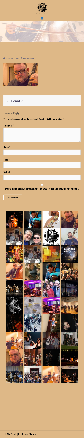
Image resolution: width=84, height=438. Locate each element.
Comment (8, 125)
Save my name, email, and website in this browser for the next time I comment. (41, 188)
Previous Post (17, 101)
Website (7, 172)
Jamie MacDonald (28, 58)
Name (6, 147)
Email (6, 159)
